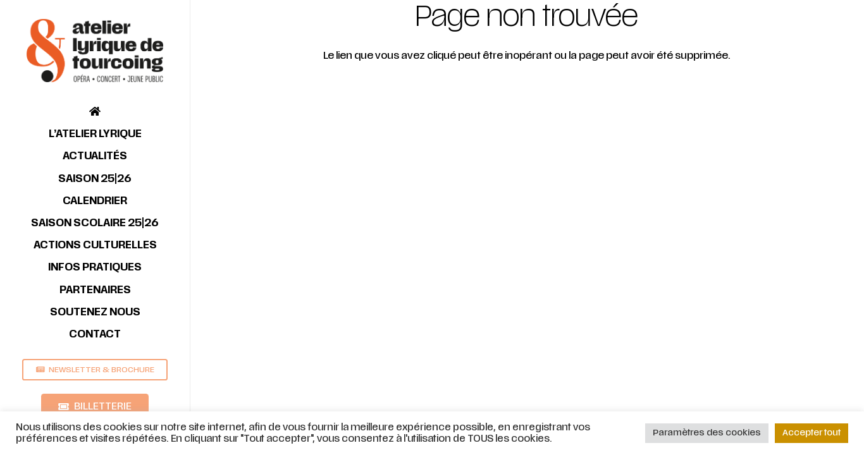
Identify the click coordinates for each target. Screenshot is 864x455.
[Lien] (95, 50)
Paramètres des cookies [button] (707, 433)
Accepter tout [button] (811, 433)
